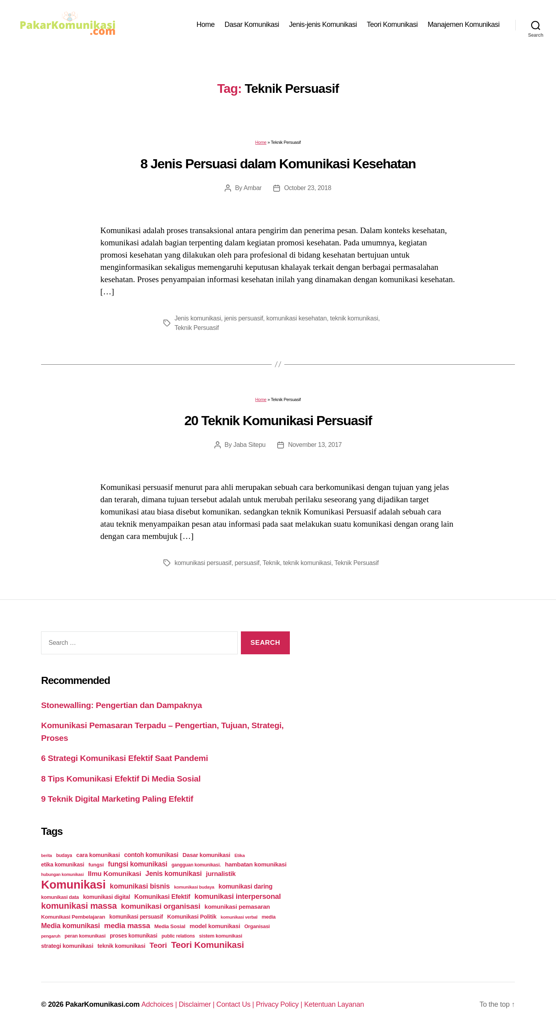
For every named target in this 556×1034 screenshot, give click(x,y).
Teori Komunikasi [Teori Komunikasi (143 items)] (207, 945)
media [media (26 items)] (268, 917)
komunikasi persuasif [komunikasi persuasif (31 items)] (136, 916)
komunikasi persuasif (203, 562)
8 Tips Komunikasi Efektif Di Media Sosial (121, 778)
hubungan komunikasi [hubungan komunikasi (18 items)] (62, 874)
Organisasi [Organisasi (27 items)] (257, 926)
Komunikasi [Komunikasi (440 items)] (73, 884)
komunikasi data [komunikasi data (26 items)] (60, 897)
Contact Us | (236, 1004)
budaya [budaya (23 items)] (64, 855)
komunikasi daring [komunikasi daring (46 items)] (245, 886)
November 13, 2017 (315, 444)
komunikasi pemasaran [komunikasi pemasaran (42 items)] (237, 906)
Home (206, 24)
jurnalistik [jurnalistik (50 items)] (221, 874)
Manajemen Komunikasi (464, 24)
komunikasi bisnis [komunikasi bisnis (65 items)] (140, 886)
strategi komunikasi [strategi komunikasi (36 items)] (67, 946)
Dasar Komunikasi (252, 24)
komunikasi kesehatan (296, 318)
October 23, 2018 (307, 188)
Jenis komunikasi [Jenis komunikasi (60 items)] (173, 874)
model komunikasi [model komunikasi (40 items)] (215, 926)
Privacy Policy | (280, 1004)
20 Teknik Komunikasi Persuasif (278, 420)
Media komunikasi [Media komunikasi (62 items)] (70, 926)
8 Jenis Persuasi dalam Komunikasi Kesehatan (277, 163)
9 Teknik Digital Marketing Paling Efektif (117, 798)
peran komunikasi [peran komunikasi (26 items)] (84, 936)
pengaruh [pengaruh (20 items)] (50, 936)
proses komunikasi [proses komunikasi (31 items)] (134, 935)
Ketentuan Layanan (334, 1004)
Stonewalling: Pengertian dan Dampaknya (121, 705)
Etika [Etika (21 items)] (240, 855)
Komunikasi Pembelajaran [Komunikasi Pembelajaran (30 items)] (73, 917)
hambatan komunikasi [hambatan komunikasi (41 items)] (256, 864)
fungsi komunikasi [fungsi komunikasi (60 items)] (137, 864)
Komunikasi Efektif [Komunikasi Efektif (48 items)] (162, 896)
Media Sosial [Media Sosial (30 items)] (170, 926)
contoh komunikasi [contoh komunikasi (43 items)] (151, 854)
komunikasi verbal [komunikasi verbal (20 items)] (239, 917)
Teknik (271, 562)
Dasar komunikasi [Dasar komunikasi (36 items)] (206, 855)
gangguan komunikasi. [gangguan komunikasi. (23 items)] (196, 865)
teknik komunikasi (354, 318)
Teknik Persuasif (197, 327)
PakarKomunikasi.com (102, 1004)
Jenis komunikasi (198, 318)
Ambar (253, 188)
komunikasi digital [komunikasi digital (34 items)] (106, 897)
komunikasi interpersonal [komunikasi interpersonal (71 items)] (237, 896)
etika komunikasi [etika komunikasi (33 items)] (62, 864)
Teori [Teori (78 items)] (158, 945)
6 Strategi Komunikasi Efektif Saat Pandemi (124, 758)
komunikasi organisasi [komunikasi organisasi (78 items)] (160, 906)
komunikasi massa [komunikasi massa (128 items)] (79, 906)
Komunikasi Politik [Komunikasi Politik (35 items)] (191, 916)
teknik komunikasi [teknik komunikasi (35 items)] (121, 946)
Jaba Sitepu (249, 444)
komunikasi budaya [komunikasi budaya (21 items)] (194, 887)
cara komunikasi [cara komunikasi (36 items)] (98, 855)
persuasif (247, 562)
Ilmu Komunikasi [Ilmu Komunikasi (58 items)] (114, 874)
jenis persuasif (243, 318)
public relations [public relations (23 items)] (178, 936)
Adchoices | (160, 1004)
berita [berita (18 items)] (46, 855)
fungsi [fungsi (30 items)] (96, 865)
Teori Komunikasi (392, 24)
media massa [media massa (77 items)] (127, 925)
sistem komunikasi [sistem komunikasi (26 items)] (220, 936)
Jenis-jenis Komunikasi (323, 24)
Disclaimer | (197, 1004)
